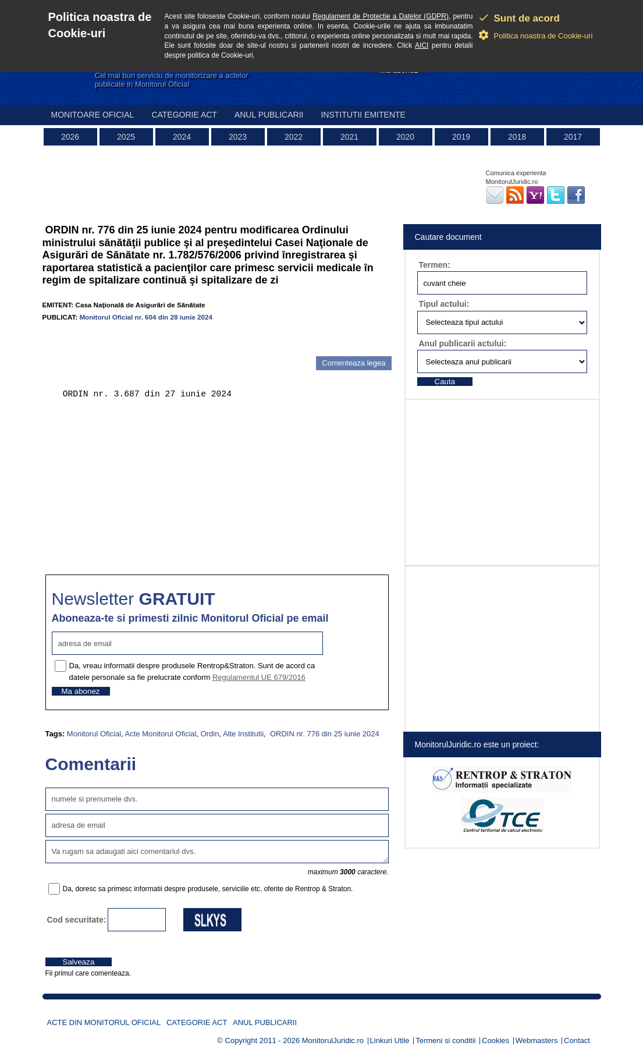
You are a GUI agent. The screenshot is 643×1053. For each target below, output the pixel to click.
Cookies (495, 1040)
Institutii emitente (363, 114)
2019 (461, 136)
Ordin (210, 733)
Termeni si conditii (445, 1040)
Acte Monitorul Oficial (161, 733)
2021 (349, 136)
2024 (182, 136)
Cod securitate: (76, 919)
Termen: (434, 265)
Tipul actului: (444, 304)
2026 (70, 136)
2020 (405, 136)
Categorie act (184, 114)
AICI (421, 45)
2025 (126, 136)
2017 (573, 136)
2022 (294, 136)
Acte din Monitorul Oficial (104, 1022)
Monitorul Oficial (94, 733)
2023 (238, 136)
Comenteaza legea (353, 363)
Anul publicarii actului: (463, 343)
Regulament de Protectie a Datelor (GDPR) (380, 16)
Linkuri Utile (390, 1040)
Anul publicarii (269, 114)
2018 (517, 136)
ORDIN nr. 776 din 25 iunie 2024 (323, 733)
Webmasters (537, 1040)
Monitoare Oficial (92, 114)
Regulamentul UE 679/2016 (258, 677)
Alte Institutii (243, 733)
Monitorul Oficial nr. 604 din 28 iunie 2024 (145, 317)
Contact (577, 1040)
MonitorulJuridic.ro (333, 1040)
